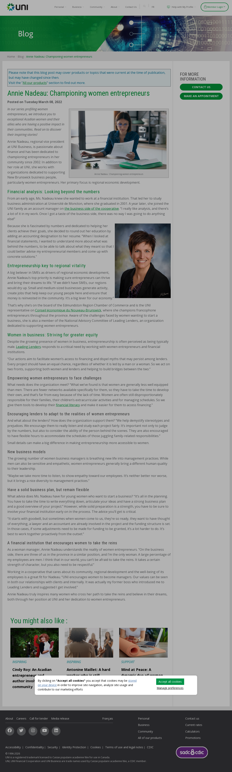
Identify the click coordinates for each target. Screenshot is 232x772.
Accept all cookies (170, 681)
